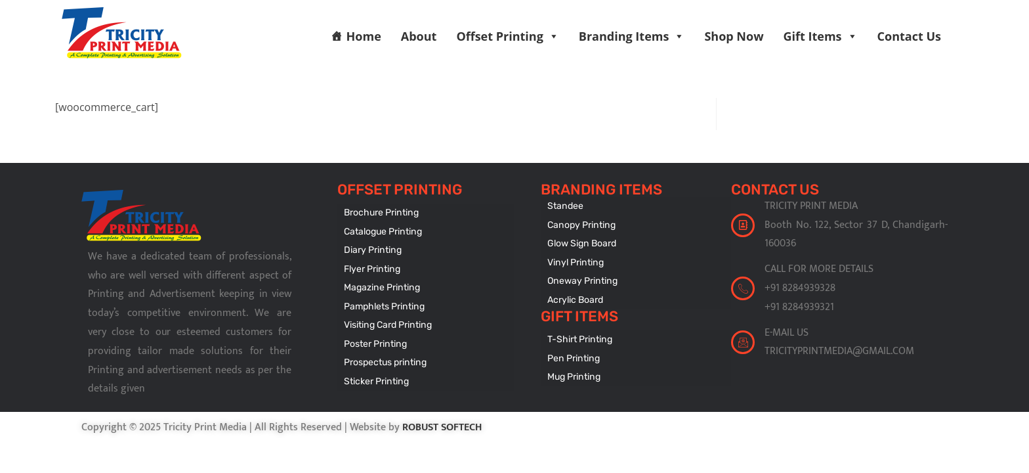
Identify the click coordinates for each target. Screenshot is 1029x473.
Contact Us (909, 36)
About (419, 36)
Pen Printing (572, 355)
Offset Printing (507, 36)
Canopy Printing (580, 224)
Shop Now (733, 36)
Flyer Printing (371, 267)
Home (363, 36)
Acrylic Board (575, 298)
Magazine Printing (381, 286)
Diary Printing (372, 249)
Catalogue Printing (382, 230)
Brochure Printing (380, 212)
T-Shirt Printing (579, 337)
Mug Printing (573, 374)
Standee (565, 206)
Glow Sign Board (581, 242)
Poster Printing (375, 341)
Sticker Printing (376, 378)
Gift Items (821, 36)
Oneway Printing (581, 279)
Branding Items (632, 36)
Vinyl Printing (574, 261)
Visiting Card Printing (387, 322)
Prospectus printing (384, 359)
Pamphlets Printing (383, 304)
